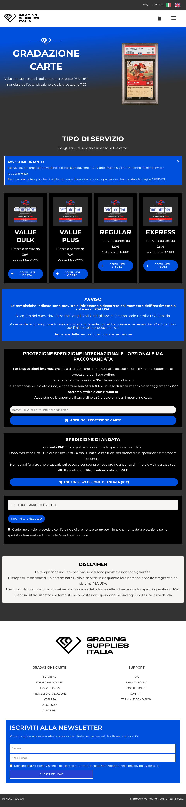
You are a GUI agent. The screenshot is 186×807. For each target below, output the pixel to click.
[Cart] (159, 18)
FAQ (143, 4)
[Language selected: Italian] (175, 5)
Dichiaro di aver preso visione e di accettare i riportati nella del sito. (86, 766)
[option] (178, 5)
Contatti (157, 4)
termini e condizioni (93, 766)
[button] (174, 18)
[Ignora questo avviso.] (178, 161)
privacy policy (138, 766)
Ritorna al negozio (29, 519)
